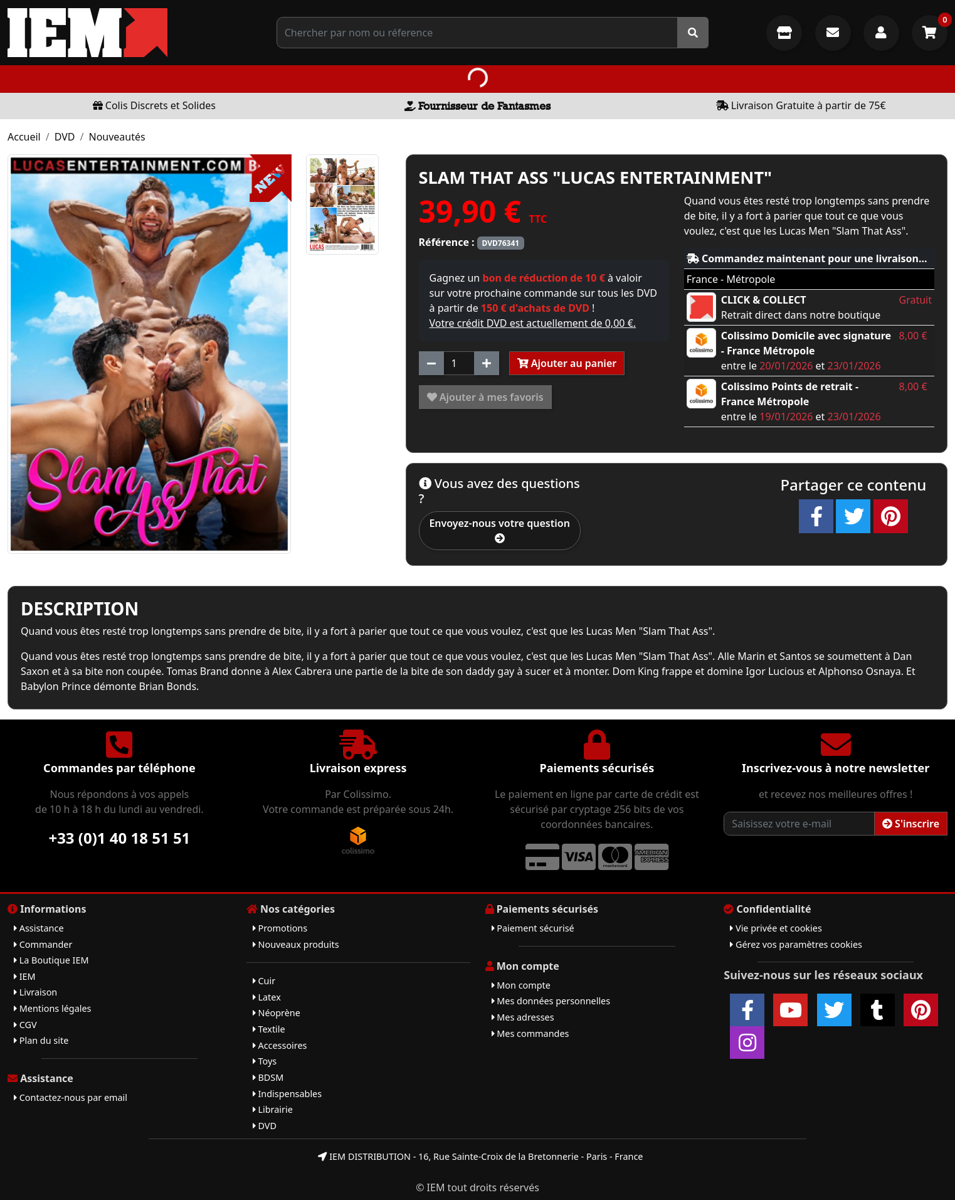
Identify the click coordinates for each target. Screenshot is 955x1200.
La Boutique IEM (51, 960)
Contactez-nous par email (70, 1097)
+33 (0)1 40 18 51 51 (119, 837)
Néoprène (276, 1013)
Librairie (273, 1109)
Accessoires (280, 1045)
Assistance (39, 928)
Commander (43, 944)
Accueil (24, 137)
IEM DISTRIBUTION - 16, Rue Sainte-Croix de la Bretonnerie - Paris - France (480, 1156)
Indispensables (287, 1094)
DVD (65, 137)
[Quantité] (459, 363)
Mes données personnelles (551, 1001)
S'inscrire (910, 824)
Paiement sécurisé (533, 928)
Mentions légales (52, 1008)
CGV (25, 1025)
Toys (265, 1061)
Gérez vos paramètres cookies (796, 944)
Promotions (280, 928)
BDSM (268, 1077)
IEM (25, 976)
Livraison (35, 992)
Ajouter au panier (567, 363)
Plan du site (41, 1040)
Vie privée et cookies (776, 928)
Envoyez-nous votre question (499, 529)
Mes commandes (530, 1033)
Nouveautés (116, 137)
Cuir (264, 981)
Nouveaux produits (296, 944)
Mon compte (521, 985)
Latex (267, 997)
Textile (269, 1029)
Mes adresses (523, 1017)
